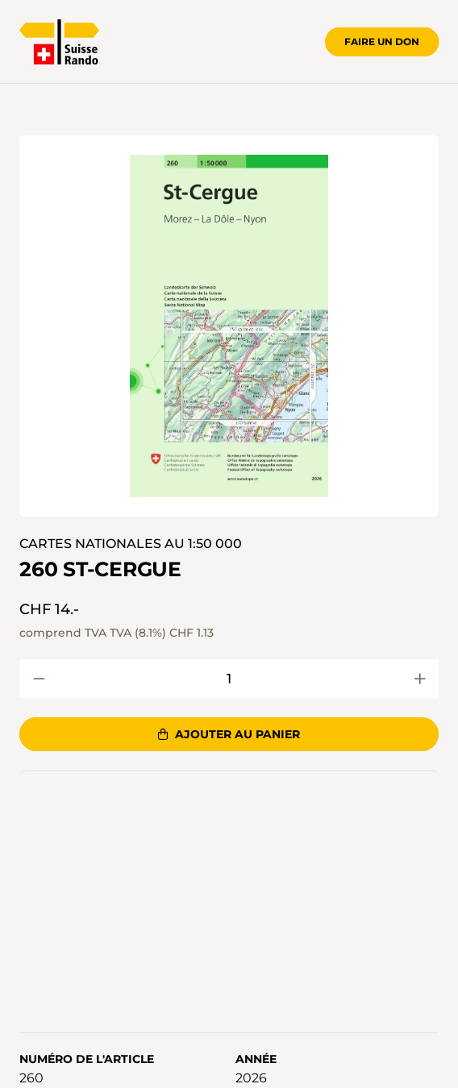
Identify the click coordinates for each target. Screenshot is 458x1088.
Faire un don (381, 41)
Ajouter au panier (228, 734)
